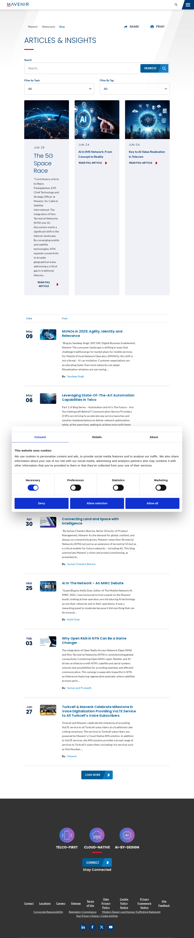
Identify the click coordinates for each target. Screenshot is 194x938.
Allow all (152, 503)
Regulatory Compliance (82, 911)
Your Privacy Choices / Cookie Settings (97, 915)
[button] (176, 5)
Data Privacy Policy (106, 903)
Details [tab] (97, 437)
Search (28, 60)
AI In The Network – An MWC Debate (93, 583)
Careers (60, 903)
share (131, 27)
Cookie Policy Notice (124, 903)
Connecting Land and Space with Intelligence (90, 521)
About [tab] (154, 437)
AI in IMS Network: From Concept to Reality (95, 154)
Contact (29, 903)
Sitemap (76, 903)
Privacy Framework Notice (144, 903)
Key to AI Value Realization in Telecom (147, 154)
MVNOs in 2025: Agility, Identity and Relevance (92, 333)
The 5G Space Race (43, 163)
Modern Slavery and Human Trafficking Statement (131, 911)
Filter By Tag (107, 80)
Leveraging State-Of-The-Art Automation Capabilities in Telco (98, 397)
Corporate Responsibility (48, 911)
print (157, 27)
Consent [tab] (40, 437)
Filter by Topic (32, 80)
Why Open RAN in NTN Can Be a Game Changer (94, 640)
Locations (45, 903)
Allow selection (97, 503)
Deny (41, 503)
